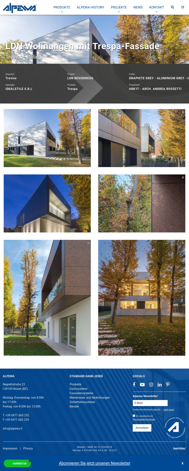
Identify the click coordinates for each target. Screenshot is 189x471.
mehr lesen (168, 409)
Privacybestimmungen (144, 419)
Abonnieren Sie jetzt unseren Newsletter (94, 463)
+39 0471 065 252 (17, 415)
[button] (17, 463)
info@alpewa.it (12, 428)
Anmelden (142, 428)
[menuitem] (61, 7)
